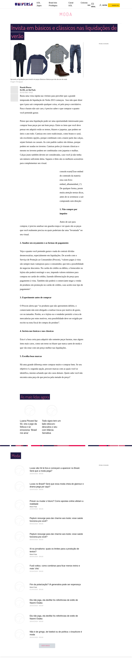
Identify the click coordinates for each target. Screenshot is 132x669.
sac (89, 5)
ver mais (47, 645)
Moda (66, 14)
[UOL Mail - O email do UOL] (94, 5)
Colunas (84, 3)
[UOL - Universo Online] (35, 4)
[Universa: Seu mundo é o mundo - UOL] (24, 4)
